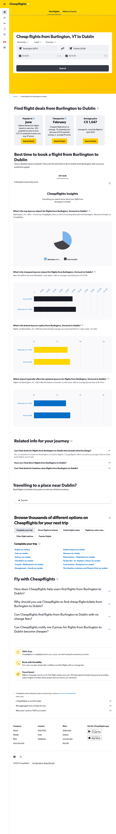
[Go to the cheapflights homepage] (19, 4)
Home (15, 96)
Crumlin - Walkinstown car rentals (29, 564)
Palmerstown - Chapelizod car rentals (79, 557)
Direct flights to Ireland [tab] (48, 530)
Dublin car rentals (22, 550)
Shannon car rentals (71, 553)
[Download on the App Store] (94, 737)
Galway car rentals (23, 557)
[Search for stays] (4, 17)
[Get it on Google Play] (94, 731)
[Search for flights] (4, 12)
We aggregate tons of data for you (64, 705)
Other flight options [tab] (24, 536)
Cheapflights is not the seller (64, 701)
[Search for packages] (4, 29)
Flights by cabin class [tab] (94, 530)
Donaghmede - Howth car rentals (29, 568)
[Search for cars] (4, 23)
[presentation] (98, 108)
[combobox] (51, 42)
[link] (28, 141)
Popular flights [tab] (45, 536)
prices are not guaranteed (67, 693)
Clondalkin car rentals (24, 561)
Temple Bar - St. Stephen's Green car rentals (81, 561)
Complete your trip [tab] (24, 530)
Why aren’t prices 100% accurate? (64, 710)
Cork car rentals (21, 553)
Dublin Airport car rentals (74, 550)
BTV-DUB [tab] (62, 176)
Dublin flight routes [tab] (71, 530)
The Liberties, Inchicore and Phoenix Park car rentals (85, 568)
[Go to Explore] (4, 34)
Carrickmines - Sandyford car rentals (78, 564)
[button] (4, 4)
